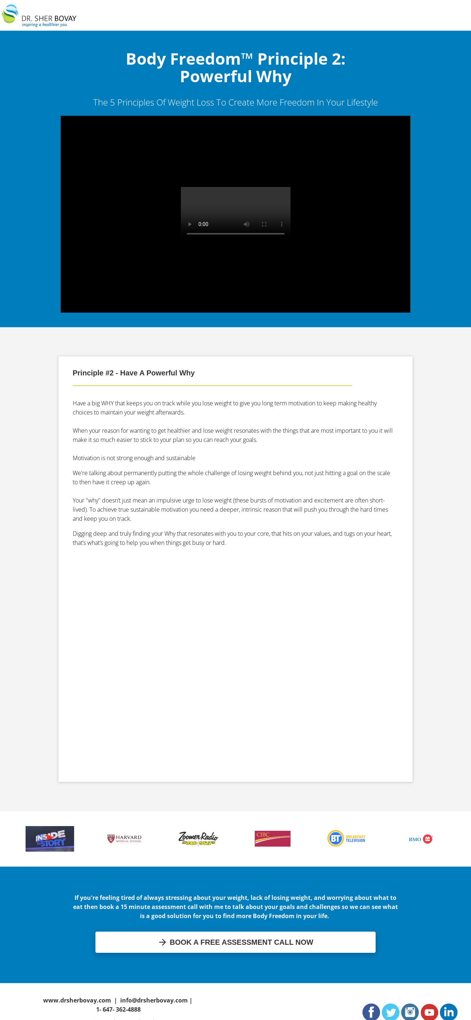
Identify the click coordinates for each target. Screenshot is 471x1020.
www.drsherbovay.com (77, 1000)
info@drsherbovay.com (154, 1000)
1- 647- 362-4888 (118, 1009)
